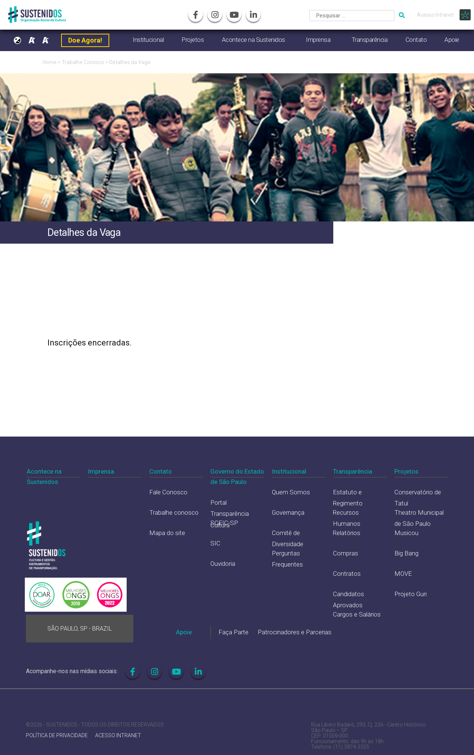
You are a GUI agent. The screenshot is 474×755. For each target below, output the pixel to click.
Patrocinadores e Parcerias (294, 632)
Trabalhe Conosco (83, 62)
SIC (215, 543)
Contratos (347, 573)
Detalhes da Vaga (129, 62)
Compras (345, 553)
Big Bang (406, 553)
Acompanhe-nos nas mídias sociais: (72, 671)
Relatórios (346, 533)
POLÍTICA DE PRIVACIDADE (57, 735)
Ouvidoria (222, 563)
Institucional (148, 39)
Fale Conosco (168, 492)
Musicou (406, 533)
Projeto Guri (410, 594)
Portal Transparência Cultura (229, 514)
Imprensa (318, 39)
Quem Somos (291, 492)
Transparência (369, 39)
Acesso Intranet (435, 15)
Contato (416, 39)
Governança (288, 512)
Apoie (451, 39)
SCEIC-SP (224, 523)
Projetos (192, 39)
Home (50, 62)
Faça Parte (233, 632)
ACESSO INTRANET (118, 735)
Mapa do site (167, 533)
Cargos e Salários (357, 614)
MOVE (403, 573)
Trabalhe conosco (173, 512)
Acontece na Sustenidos (253, 39)
